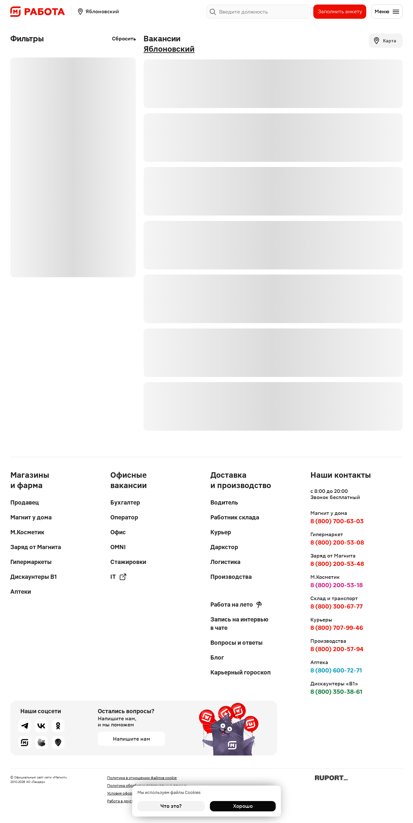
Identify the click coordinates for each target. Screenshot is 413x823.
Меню (387, 12)
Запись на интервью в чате (239, 623)
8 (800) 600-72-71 (336, 670)
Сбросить (124, 39)
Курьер (220, 532)
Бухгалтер (125, 502)
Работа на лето (236, 604)
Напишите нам (131, 739)
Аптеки (20, 591)
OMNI (118, 547)
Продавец (24, 502)
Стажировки (128, 561)
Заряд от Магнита (35, 547)
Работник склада (234, 517)
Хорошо (242, 806)
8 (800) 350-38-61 (336, 691)
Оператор (124, 517)
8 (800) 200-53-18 (336, 585)
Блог (217, 657)
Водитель (224, 502)
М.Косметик (27, 532)
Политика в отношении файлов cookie (142, 778)
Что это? (171, 806)
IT (118, 577)
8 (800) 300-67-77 (336, 606)
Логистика (225, 561)
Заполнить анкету (340, 11)
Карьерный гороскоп (240, 672)
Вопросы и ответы (236, 642)
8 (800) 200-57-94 (337, 649)
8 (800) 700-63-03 (337, 521)
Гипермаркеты (31, 561)
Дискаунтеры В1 (33, 576)
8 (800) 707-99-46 (336, 627)
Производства (231, 576)
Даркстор (224, 547)
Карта (384, 41)
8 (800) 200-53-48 (337, 563)
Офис (118, 532)
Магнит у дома (31, 517)
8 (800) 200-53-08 (337, 542)
